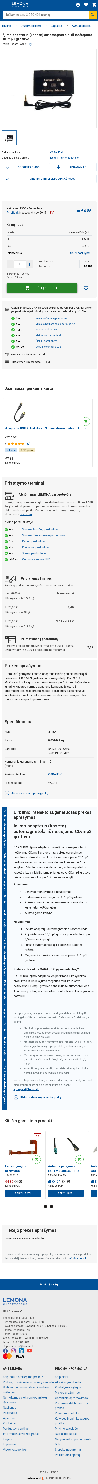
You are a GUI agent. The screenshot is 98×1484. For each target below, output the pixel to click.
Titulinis (7, 26)
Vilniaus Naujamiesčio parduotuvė (55, 323)
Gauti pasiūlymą (80, 253)
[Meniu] (5, 5)
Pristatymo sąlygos (68, 1387)
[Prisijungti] (78, 4)
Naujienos (9, 1407)
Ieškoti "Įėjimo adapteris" (65, 157)
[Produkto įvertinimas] (16, 443)
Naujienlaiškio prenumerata (73, 1439)
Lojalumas (10, 1444)
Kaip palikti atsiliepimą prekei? (23, 1377)
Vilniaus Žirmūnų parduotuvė (52, 318)
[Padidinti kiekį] (10, 264)
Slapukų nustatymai (68, 1449)
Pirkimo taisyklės (66, 1428)
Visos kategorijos (15, 1449)
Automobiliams (31, 26)
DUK (57, 1444)
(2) (28, 443)
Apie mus (9, 1418)
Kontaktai (9, 1423)
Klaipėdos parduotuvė (48, 335)
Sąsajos (56, 26)
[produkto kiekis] (20, 264)
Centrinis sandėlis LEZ (48, 346)
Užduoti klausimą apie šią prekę (26, 793)
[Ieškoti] (93, 15)
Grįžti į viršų (49, 1284)
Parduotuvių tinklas (16, 1428)
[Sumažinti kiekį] (29, 264)
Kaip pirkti (61, 1377)
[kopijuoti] (30, 44)
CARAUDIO (56, 152)
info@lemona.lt (78, 1258)
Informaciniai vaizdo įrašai (21, 1434)
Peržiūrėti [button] (23, 1193)
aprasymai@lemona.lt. (26, 1089)
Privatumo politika (67, 1413)
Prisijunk (12, 212)
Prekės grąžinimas (67, 1392)
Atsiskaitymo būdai (68, 1382)
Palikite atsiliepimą (67, 1455)
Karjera (7, 1439)
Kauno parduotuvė (46, 329)
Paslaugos (10, 1413)
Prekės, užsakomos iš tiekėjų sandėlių (28, 1382)
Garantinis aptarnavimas (71, 1398)
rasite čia (26, 514)
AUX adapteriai (81, 26)
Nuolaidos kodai (66, 1434)
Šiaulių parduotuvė (46, 341)
